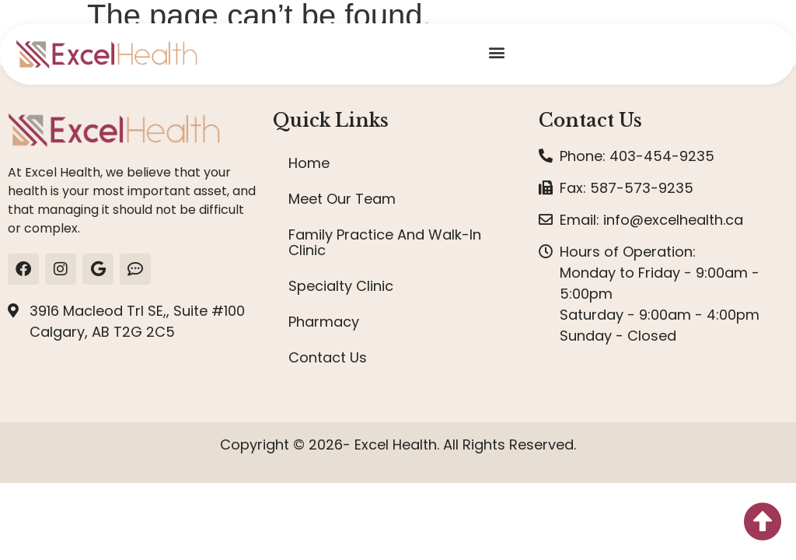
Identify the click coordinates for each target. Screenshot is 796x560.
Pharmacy (323, 321)
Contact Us (327, 357)
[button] (496, 52)
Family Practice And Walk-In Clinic (384, 242)
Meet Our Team (342, 198)
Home (309, 163)
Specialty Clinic (340, 286)
